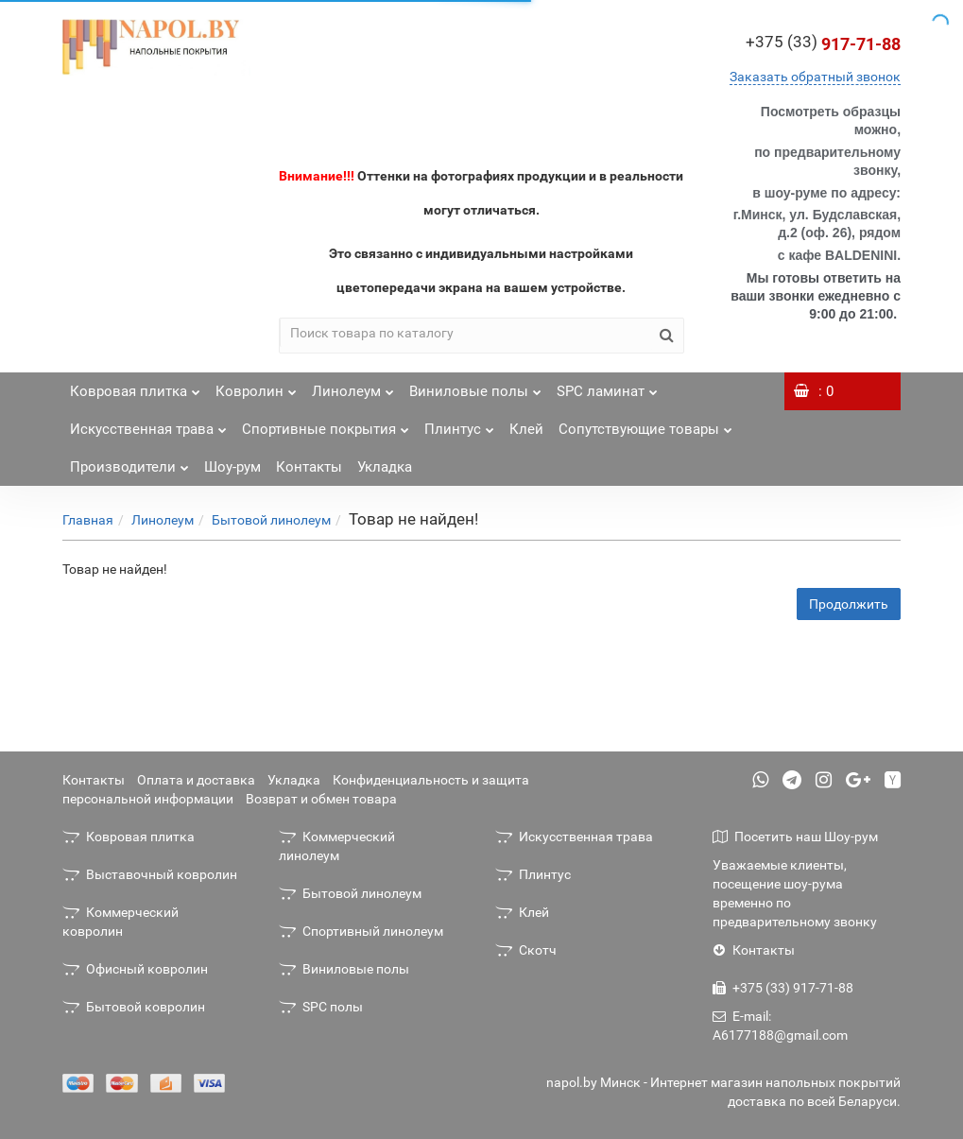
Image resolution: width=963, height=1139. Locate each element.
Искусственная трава (148, 424)
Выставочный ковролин (149, 874)
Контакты (309, 466)
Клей (526, 429)
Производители (129, 461)
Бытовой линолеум (271, 519)
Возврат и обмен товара (321, 798)
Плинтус (459, 424)
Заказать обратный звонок (815, 76)
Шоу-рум (232, 466)
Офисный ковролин (135, 968)
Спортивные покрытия (325, 424)
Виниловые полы (475, 386)
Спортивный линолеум (361, 931)
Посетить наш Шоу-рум (795, 836)
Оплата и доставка (196, 779)
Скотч (526, 950)
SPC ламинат (607, 386)
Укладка (384, 466)
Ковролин (256, 386)
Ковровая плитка (135, 386)
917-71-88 (823, 44)
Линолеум (353, 386)
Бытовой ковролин (133, 1006)
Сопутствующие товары (645, 424)
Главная (87, 519)
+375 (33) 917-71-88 (783, 987)
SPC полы (321, 1006)
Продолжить (848, 604)
